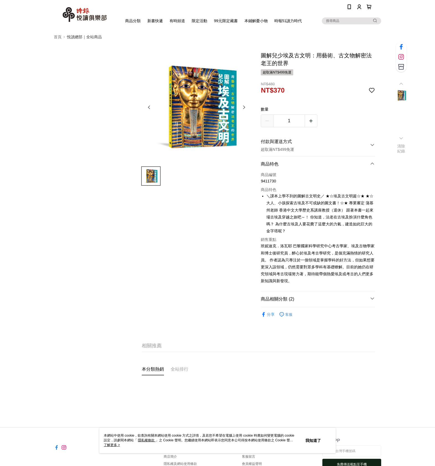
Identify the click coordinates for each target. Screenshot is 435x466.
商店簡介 (170, 457)
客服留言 (248, 457)
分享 (268, 314)
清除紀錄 (401, 148)
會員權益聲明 (252, 464)
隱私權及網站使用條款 (180, 464)
